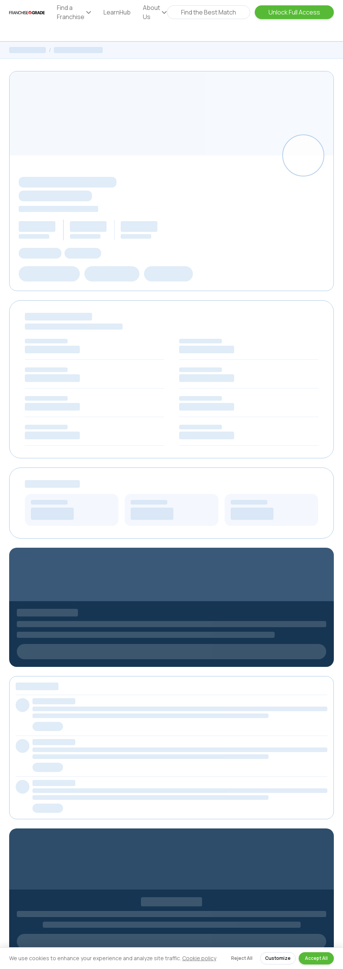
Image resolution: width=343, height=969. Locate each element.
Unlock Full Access (294, 12)
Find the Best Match (208, 12)
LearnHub (117, 12)
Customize (278, 958)
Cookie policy (199, 958)
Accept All (316, 958)
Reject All (241, 958)
